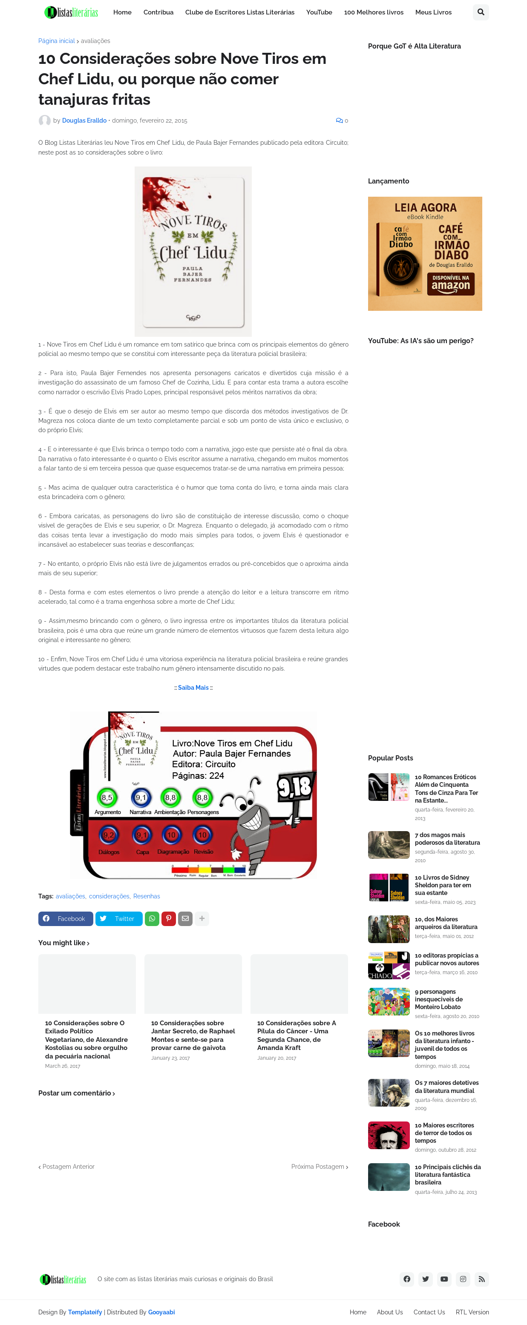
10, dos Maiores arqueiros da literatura (446, 923)
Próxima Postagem (317, 1166)
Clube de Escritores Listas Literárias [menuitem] (239, 12)
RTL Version (472, 1312)
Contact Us (429, 1312)
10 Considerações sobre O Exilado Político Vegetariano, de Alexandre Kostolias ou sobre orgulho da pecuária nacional (86, 1039)
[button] (481, 12)
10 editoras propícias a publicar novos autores (447, 959)
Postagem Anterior (69, 1166)
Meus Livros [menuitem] (433, 12)
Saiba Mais (193, 687)
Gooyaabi (161, 1312)
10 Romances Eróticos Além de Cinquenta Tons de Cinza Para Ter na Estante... (446, 789)
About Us (390, 1312)
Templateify (85, 1312)
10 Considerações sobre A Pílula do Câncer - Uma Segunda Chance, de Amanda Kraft (296, 1035)
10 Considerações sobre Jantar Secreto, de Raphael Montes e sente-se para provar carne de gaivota (193, 1035)
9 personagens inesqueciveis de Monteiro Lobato (439, 999)
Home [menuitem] (122, 12)
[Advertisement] (425, 602)
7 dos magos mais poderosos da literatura (447, 839)
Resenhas (146, 896)
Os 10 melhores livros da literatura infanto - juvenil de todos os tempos (445, 1045)
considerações (109, 896)
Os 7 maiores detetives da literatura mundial (447, 1086)
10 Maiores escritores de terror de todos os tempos (444, 1133)
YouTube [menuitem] (319, 12)
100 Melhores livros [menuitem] (373, 12)
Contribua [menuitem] (158, 12)
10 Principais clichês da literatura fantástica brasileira (448, 1175)
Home (358, 1312)
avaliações (95, 41)
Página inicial (56, 41)
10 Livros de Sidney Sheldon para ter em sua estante (443, 885)
